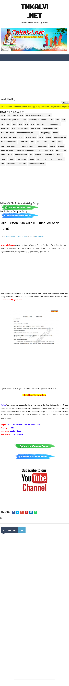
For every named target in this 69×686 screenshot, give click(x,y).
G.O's (41, 137)
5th (8, 124)
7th (20, 124)
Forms (55, 133)
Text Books (21, 159)
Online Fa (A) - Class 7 (26, 146)
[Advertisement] (34, 79)
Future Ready (31, 137)
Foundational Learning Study (12, 137)
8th (26, 124)
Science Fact (48, 150)
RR (39, 150)
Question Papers (7, 150)
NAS (32, 142)
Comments (39, 236)
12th (24, 120)
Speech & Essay (6, 155)
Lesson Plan (23, 142)
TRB (2, 164)
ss (31, 155)
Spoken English (21, 155)
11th (49, 115)
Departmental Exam (50, 128)
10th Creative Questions (35, 115)
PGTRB (52, 146)
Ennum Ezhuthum (7, 133)
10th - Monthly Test (15, 115)
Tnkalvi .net (34, 11)
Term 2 (3, 159)
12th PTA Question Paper (38, 120)
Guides (48, 137)
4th (2, 124)
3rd (63, 120)
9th (32, 124)
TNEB (51, 159)
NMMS (53, 142)
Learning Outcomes (8, 142)
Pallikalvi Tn (42, 146)
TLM (45, 159)
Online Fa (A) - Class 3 (8, 146)
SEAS (57, 150)
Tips (38, 159)
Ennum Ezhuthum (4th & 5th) (27, 133)
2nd (57, 120)
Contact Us (35, 128)
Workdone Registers (37, 164)
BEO (13, 128)
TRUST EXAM (11, 164)
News (45, 142)
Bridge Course (23, 128)
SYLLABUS (38, 155)
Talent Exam (49, 155)
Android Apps (42, 124)
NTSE (60, 142)
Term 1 (59, 155)
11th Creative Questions (10, 120)
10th (3, 115)
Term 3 (11, 159)
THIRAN (31, 159)
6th (14, 124)
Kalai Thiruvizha (60, 137)
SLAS (64, 150)
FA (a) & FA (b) (45, 133)
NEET (38, 142)
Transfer (59, 159)
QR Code (61, 146)
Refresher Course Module (26, 150)
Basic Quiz (5, 128)
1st (52, 120)
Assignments (55, 124)
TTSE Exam (22, 164)
